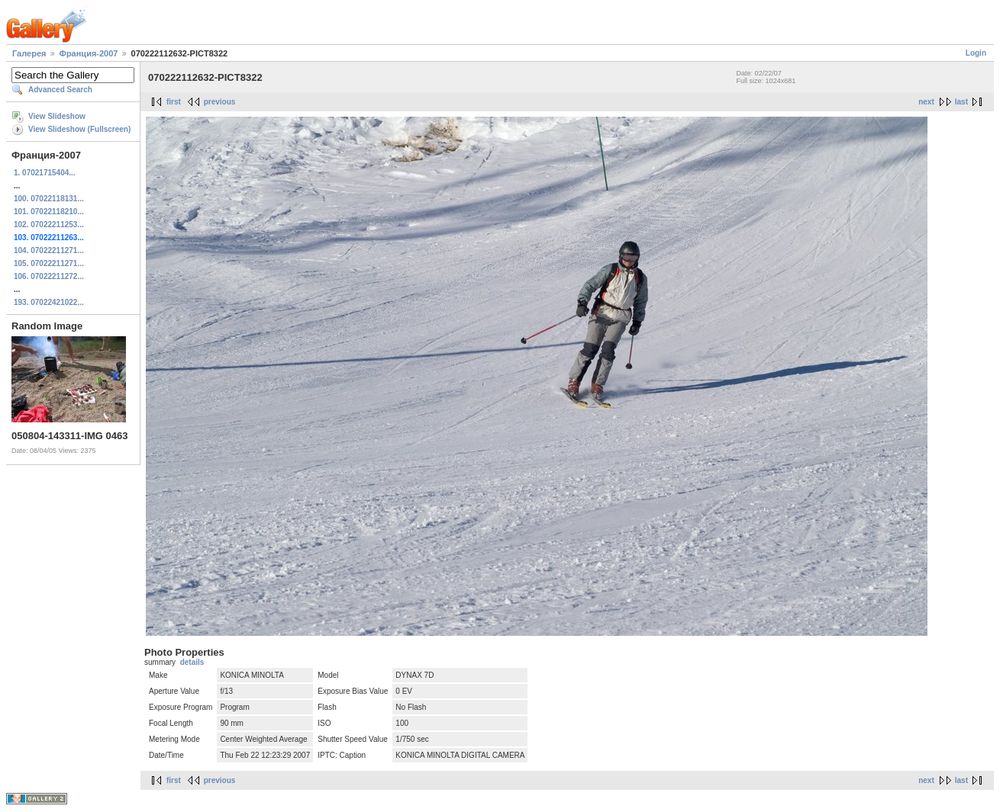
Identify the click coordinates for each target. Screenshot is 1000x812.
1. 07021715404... (45, 172)
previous (220, 102)
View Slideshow (56, 116)
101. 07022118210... (49, 211)
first (173, 102)
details (192, 662)
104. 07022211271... (49, 250)
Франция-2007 (89, 53)
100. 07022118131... (49, 198)
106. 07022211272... (49, 276)
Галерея (29, 53)
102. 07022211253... (49, 224)
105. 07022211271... (49, 263)
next (926, 102)
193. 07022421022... (49, 302)
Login (976, 53)
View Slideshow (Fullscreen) (79, 129)
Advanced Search (60, 89)
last (961, 102)
